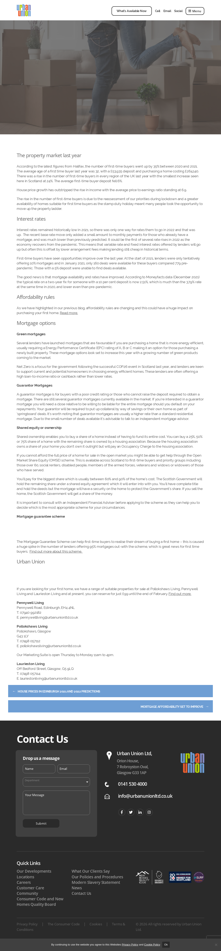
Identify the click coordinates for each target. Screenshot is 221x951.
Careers (24, 891)
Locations (25, 885)
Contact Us (81, 902)
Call (157, 14)
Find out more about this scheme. (56, 557)
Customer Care (30, 896)
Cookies (96, 932)
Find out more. (179, 600)
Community (27, 902)
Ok (166, 944)
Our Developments (34, 879)
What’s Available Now (132, 14)
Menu (194, 14)
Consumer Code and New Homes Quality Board (40, 910)
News (77, 896)
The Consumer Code (64, 932)
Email (167, 14)
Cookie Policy (152, 944)
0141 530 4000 (132, 792)
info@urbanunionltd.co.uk (145, 804)
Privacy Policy (27, 932)
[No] (216, 945)
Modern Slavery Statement (96, 891)
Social (178, 14)
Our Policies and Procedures (97, 885)
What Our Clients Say (91, 879)
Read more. (69, 319)
